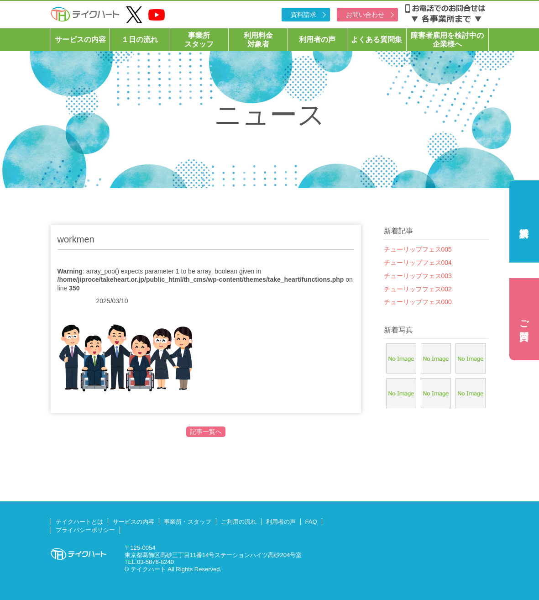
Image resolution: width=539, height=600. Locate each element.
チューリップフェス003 (418, 275)
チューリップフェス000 (418, 301)
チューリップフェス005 (418, 249)
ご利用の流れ (238, 521)
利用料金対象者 (258, 40)
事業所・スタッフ (187, 521)
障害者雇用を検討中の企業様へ (447, 40)
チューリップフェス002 (418, 289)
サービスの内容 (80, 39)
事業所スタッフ (199, 40)
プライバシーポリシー (85, 529)
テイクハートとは (79, 521)
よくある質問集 (376, 39)
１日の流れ (139, 39)
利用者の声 (317, 39)
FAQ (311, 521)
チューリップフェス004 (418, 262)
